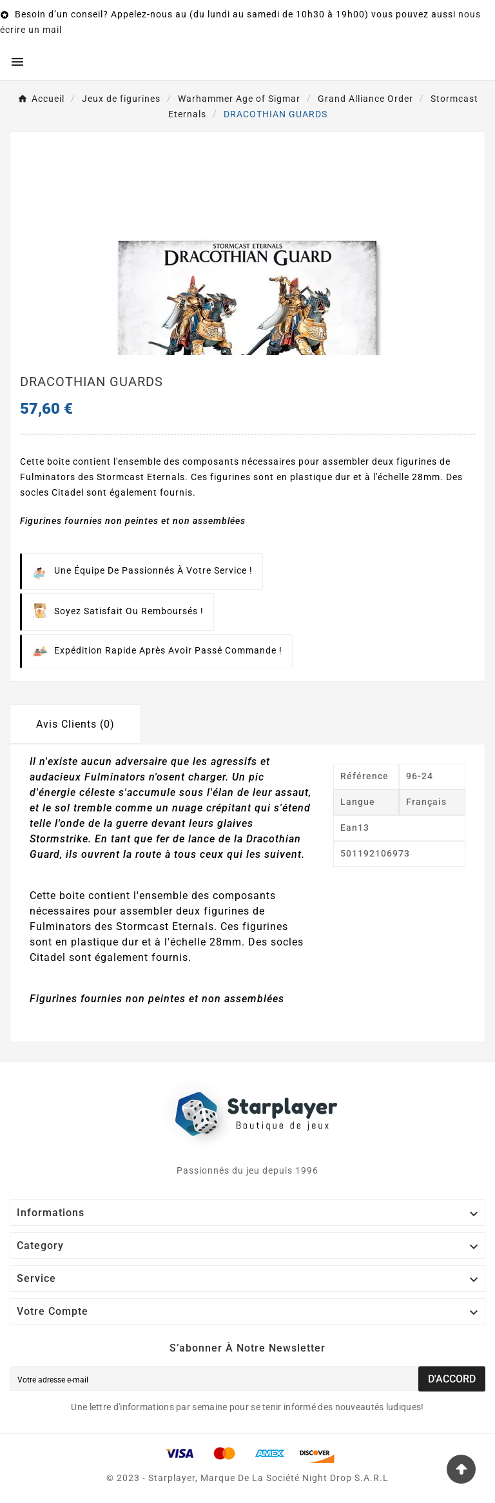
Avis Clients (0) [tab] (75, 724)
